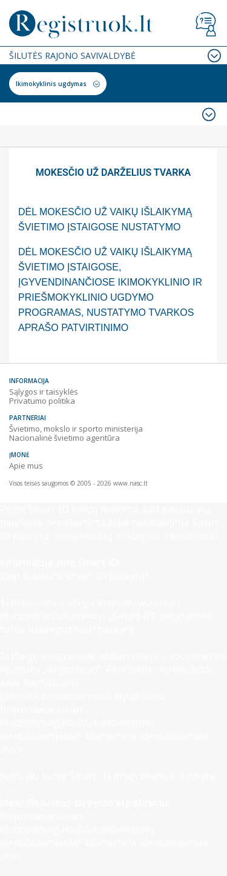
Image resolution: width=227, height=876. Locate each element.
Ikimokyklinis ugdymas (51, 84)
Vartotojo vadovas (206, 24)
